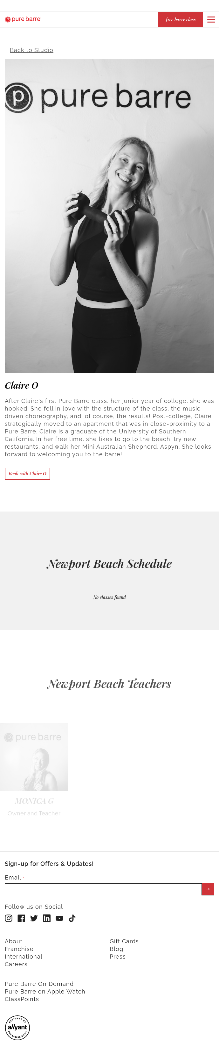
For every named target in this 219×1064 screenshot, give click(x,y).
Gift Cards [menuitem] (124, 938)
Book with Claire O (27, 471)
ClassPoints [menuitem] (22, 996)
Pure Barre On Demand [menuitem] (39, 981)
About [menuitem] (14, 938)
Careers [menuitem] (16, 961)
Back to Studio (31, 47)
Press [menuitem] (118, 953)
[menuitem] (17, 1035)
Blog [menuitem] (116, 946)
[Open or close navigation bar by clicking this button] (211, 19)
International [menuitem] (24, 953)
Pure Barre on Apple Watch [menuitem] (45, 988)
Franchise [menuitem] (19, 946)
